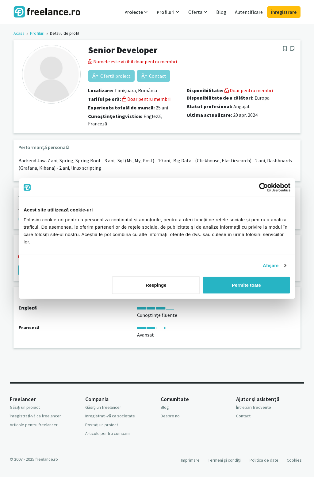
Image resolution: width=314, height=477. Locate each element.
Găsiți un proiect (25, 407)
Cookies (294, 460)
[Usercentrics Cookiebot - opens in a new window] (263, 187)
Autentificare (249, 12)
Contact (153, 76)
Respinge (156, 284)
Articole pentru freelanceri (34, 425)
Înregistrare (284, 12)
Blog (221, 12)
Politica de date (264, 460)
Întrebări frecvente (253, 407)
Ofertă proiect (111, 76)
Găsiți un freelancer (103, 407)
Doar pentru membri (146, 99)
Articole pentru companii (107, 433)
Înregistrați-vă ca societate (110, 416)
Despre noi (171, 416)
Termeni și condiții (224, 460)
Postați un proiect (101, 425)
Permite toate (246, 284)
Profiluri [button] (168, 12)
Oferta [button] (198, 12)
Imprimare (190, 460)
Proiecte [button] (136, 12)
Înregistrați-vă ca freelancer (35, 416)
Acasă (19, 33)
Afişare (271, 265)
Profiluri (37, 33)
